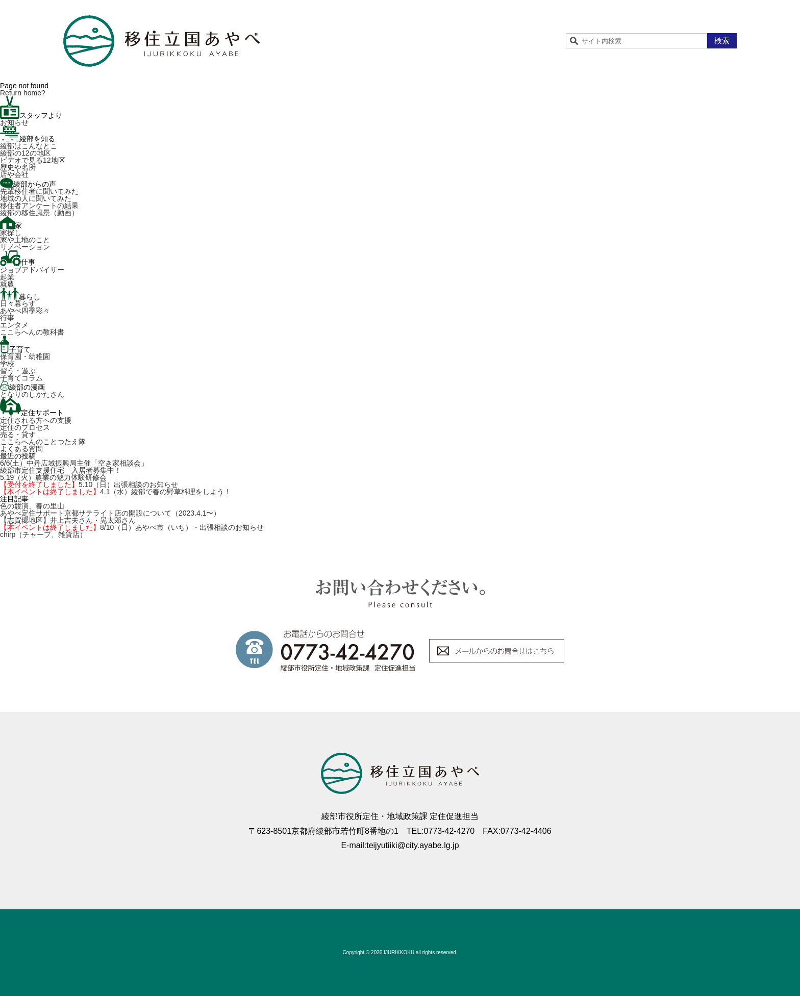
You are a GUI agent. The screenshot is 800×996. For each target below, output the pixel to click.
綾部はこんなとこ (28, 146)
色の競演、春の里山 (32, 506)
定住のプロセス (25, 427)
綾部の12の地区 (25, 153)
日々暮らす (18, 303)
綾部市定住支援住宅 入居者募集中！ (60, 470)
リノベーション (25, 247)
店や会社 (14, 174)
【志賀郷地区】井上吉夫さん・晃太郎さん (68, 520)
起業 (7, 277)
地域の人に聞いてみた (35, 198)
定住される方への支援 (35, 420)
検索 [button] (722, 40)
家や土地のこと (25, 240)
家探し (10, 232)
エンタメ (14, 325)
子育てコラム (21, 378)
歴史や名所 (18, 167)
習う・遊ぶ (18, 371)
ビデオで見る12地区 (32, 160)
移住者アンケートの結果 (39, 205)
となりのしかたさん (32, 394)
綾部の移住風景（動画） (39, 213)
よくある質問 (21, 449)
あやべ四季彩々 (25, 311)
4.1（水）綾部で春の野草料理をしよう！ (115, 492)
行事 (7, 318)
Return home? (22, 93)
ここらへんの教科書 (32, 332)
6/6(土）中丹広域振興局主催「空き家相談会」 (74, 463)
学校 (7, 364)
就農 (7, 284)
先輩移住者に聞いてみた (39, 191)
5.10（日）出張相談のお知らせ (89, 484)
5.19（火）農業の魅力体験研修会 (53, 477)
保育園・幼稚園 (25, 356)
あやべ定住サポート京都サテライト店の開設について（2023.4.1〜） (110, 513)
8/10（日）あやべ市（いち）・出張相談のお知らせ (132, 527)
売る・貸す (18, 434)
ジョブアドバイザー (32, 270)
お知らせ (14, 122)
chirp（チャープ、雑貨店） (43, 534)
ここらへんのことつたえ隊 (43, 442)
